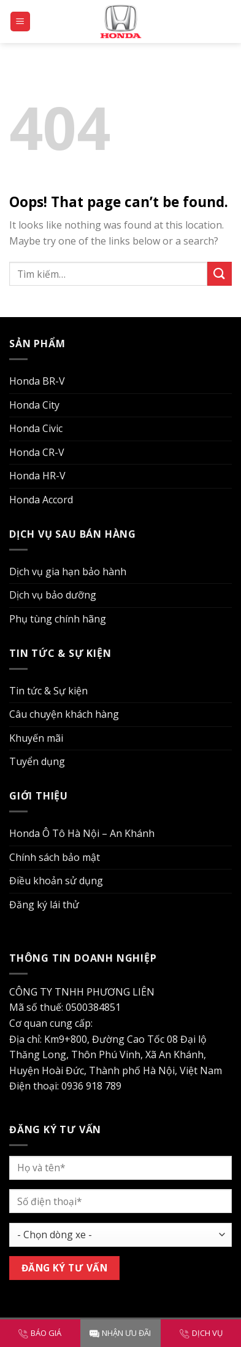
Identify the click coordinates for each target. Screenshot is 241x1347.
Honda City (34, 405)
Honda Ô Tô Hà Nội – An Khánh (82, 833)
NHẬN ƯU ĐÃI (120, 1332)
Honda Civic (36, 428)
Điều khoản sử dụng (56, 880)
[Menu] (20, 22)
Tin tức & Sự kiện (48, 690)
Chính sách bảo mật (54, 857)
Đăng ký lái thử (44, 904)
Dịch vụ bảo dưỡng (52, 595)
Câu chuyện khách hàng (64, 714)
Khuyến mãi (36, 738)
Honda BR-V (37, 381)
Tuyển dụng (37, 761)
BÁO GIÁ (39, 1332)
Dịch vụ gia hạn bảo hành (67, 571)
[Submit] (219, 274)
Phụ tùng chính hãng (57, 619)
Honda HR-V (37, 475)
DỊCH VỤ (201, 1332)
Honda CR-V (36, 452)
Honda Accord (41, 499)
